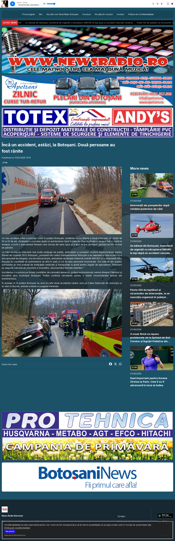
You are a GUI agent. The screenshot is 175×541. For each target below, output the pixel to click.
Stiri (40, 14)
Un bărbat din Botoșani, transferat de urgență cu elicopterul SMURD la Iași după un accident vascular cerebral (86, 22)
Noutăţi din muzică (104, 14)
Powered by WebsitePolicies (15, 535)
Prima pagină (28, 14)
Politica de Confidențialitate (17, 528)
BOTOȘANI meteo (87, 400)
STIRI (4, 163)
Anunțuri (86, 14)
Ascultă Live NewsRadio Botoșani (62, 14)
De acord (10, 531)
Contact (120, 14)
